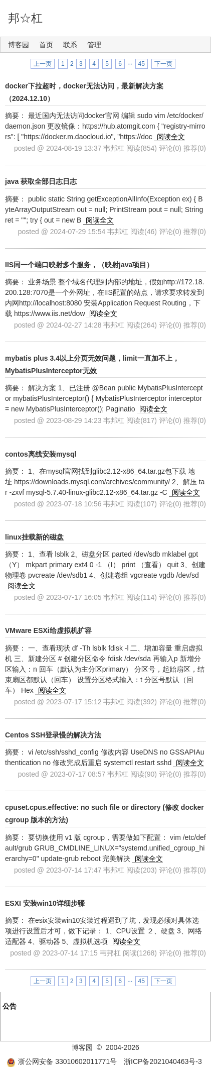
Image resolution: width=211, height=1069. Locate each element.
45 (141, 63)
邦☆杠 (25, 18)
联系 (70, 45)
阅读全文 (171, 137)
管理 (94, 45)
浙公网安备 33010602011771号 (62, 1061)
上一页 (43, 63)
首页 (46, 45)
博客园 (18, 45)
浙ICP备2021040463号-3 (163, 1061)
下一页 (163, 63)
